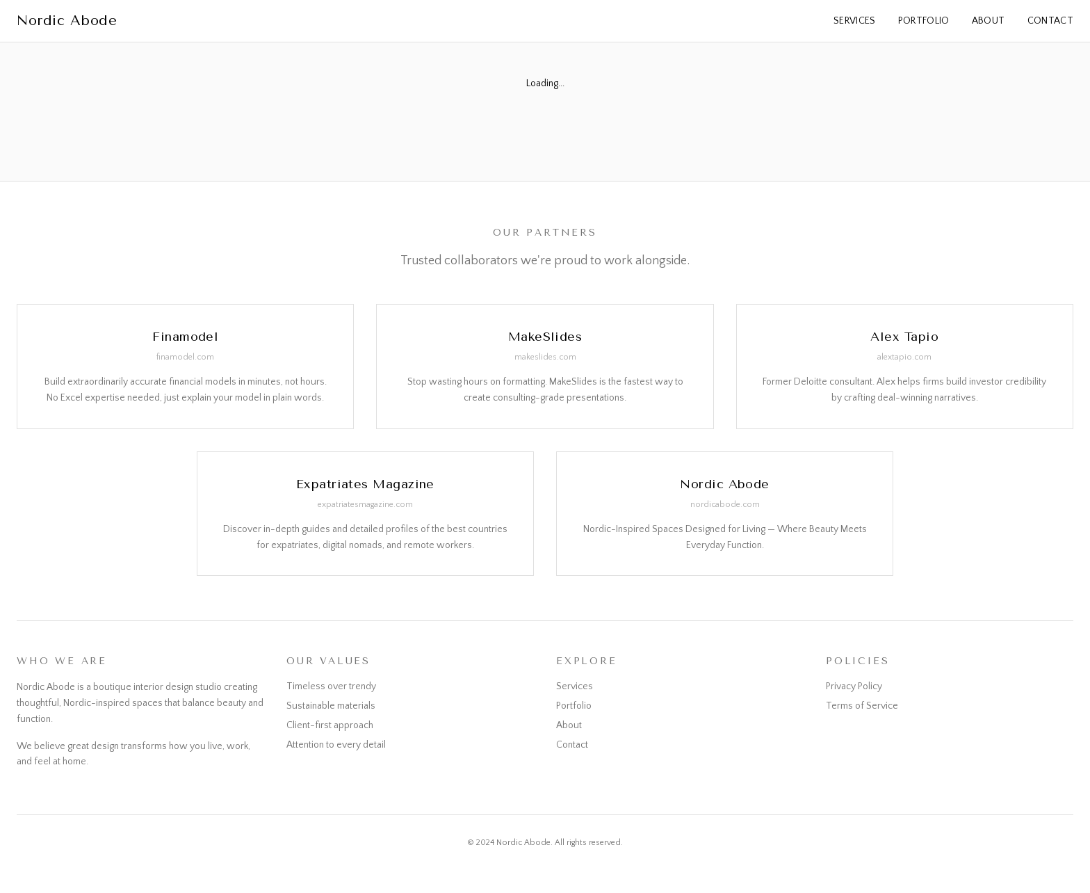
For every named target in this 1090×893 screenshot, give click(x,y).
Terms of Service (862, 705)
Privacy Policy (854, 686)
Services (854, 20)
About (988, 20)
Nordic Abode (67, 21)
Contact (1050, 20)
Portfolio (924, 20)
